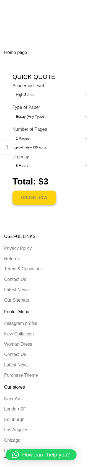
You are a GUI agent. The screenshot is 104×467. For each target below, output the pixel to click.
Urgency (20, 156)
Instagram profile (20, 323)
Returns (12, 258)
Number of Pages (29, 129)
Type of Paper (26, 107)
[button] (41, 454)
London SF (15, 409)
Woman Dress (18, 344)
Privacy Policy (18, 248)
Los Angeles (16, 429)
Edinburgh (14, 419)
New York (13, 398)
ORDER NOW (34, 197)
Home (10, 30)
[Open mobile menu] (92, 5)
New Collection (19, 334)
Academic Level (28, 85)
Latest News (16, 289)
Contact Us (15, 279)
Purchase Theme (21, 375)
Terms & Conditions (23, 268)
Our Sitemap (16, 300)
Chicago (12, 440)
